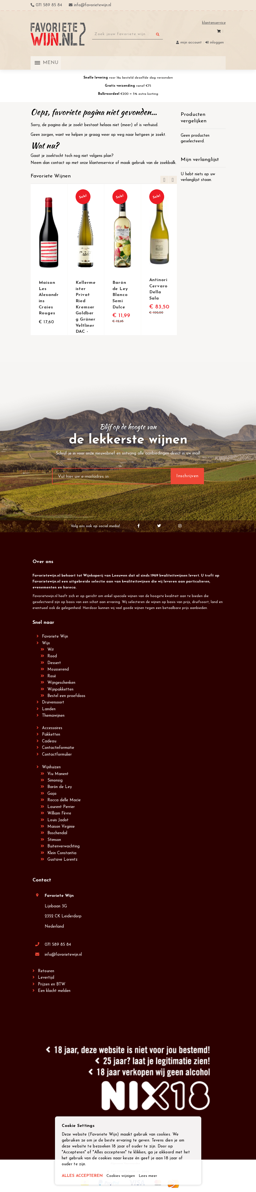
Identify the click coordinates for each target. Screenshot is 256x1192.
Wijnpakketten (60, 690)
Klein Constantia (61, 853)
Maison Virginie (61, 827)
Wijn (46, 643)
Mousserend (58, 670)
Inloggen (217, 43)
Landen (49, 709)
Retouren (46, 971)
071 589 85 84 (58, 945)
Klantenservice (214, 23)
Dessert (54, 663)
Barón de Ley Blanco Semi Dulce (120, 295)
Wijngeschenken (61, 683)
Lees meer (149, 1176)
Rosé (51, 676)
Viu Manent (58, 774)
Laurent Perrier (61, 807)
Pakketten (51, 735)
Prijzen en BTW (51, 984)
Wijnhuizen (51, 767)
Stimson (54, 840)
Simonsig (55, 781)
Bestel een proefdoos (66, 696)
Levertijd (46, 978)
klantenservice (101, 163)
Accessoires (52, 728)
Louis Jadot (58, 820)
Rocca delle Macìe (64, 800)
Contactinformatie (58, 748)
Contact (42, 880)
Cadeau (49, 741)
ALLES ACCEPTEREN (82, 1176)
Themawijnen (53, 716)
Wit (50, 650)
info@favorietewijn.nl (63, 955)
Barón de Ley (59, 787)
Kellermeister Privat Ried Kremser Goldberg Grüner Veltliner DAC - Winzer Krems (86, 312)
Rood (52, 656)
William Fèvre (59, 813)
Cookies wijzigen (121, 1176)
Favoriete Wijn (55, 637)
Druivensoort (53, 703)
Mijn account (191, 43)
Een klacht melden (54, 991)
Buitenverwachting (63, 846)
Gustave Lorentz (62, 860)
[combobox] (127, 34)
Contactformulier (57, 755)
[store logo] (58, 34)
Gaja (51, 794)
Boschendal (57, 833)
